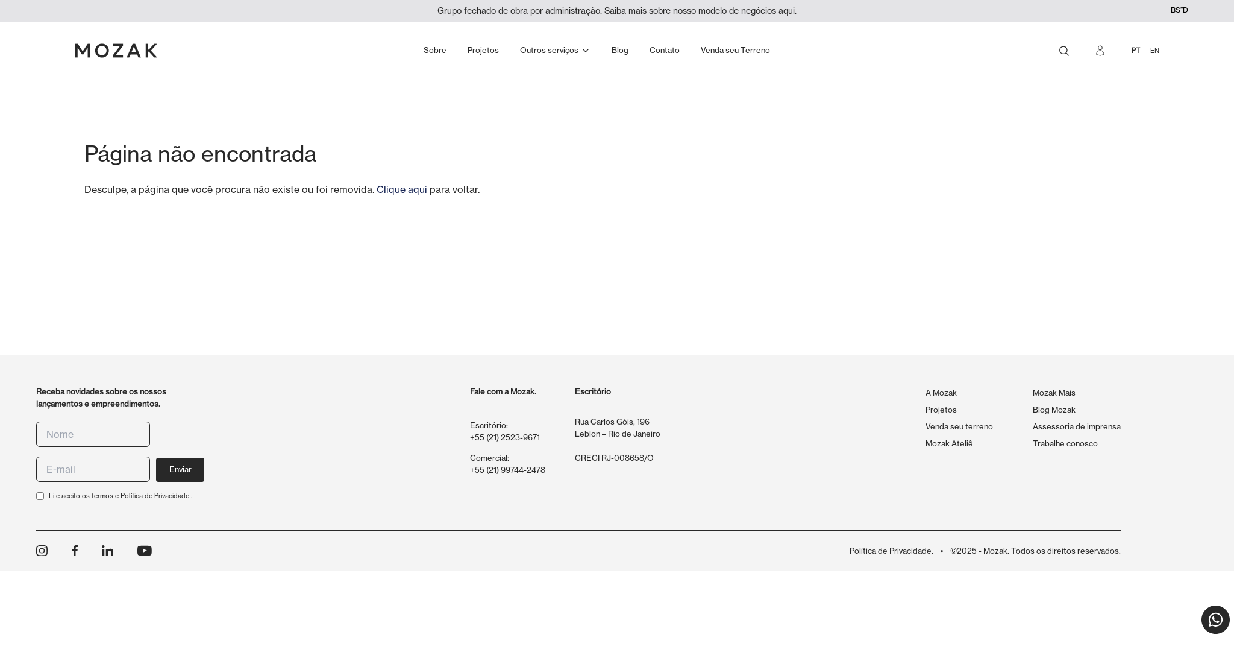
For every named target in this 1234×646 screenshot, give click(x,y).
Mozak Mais (1054, 392)
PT (1136, 50)
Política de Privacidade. (891, 551)
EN (1154, 50)
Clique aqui (402, 189)
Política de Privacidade (156, 496)
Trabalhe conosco (1065, 443)
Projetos (941, 409)
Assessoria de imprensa (1077, 426)
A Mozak (941, 392)
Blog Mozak (1054, 409)
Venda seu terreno (959, 426)
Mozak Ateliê (949, 443)
